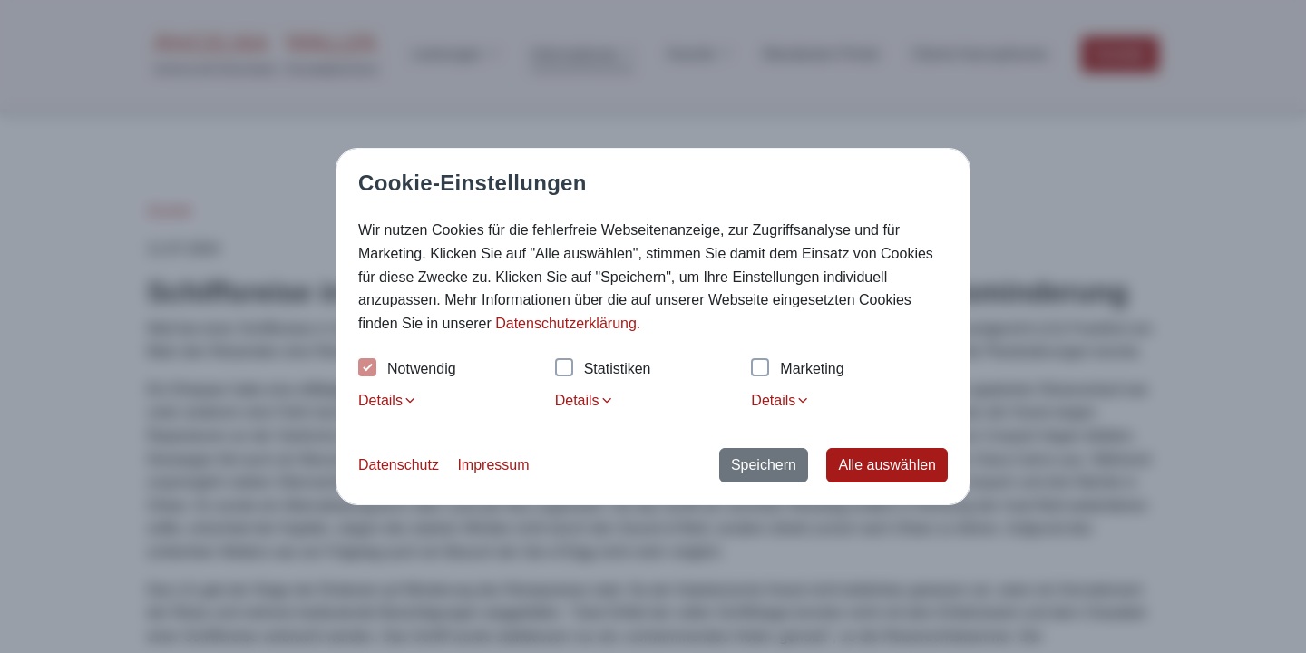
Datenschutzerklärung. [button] (567, 323)
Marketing (797, 369)
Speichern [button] (763, 465)
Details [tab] (387, 400)
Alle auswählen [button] (887, 465)
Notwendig (407, 369)
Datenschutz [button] (398, 465)
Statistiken (603, 369)
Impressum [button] (493, 465)
